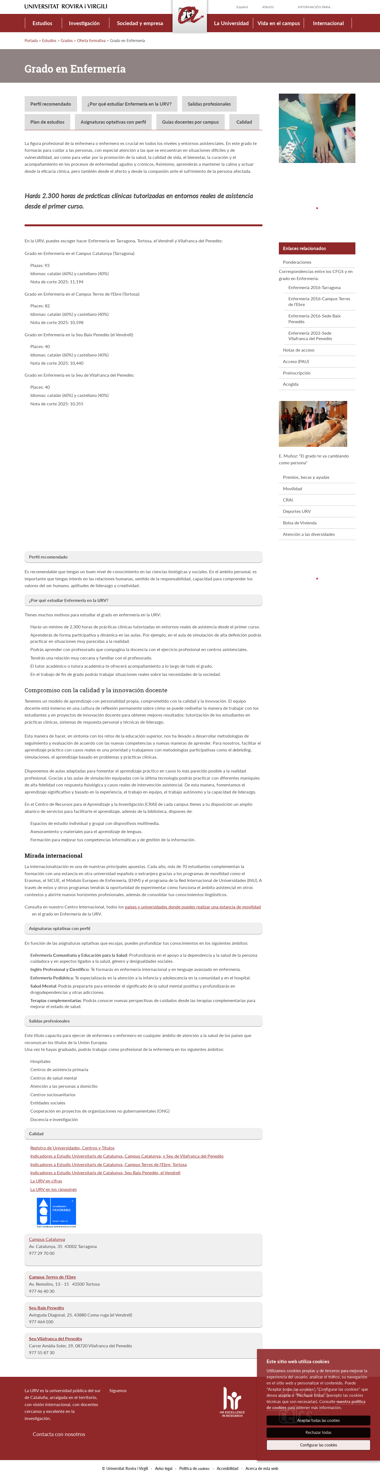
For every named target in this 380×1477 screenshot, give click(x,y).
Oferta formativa (91, 40)
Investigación (84, 23)
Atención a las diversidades (309, 534)
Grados (67, 40)
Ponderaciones (297, 262)
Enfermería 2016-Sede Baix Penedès (314, 318)
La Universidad (231, 23)
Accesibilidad (227, 1468)
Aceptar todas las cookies (318, 1420)
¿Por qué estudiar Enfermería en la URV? (129, 104)
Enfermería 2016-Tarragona (314, 287)
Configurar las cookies (318, 1445)
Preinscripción (297, 372)
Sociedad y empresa (140, 23)
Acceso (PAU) (296, 361)
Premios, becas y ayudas (306, 477)
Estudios (42, 23)
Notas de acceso (298, 349)
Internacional (328, 23)
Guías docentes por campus (190, 122)
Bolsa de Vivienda (300, 522)
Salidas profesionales (209, 104)
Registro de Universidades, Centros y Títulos (72, 1147)
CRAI (288, 499)
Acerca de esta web (261, 1468)
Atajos (268, 7)
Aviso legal (163, 1468)
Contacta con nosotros (59, 1434)
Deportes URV (297, 511)
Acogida (291, 384)
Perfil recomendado (50, 104)
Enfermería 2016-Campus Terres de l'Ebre (319, 301)
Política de (194, 1468)
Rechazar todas (318, 1432)
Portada (31, 40)
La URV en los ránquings (53, 1189)
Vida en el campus (279, 23)
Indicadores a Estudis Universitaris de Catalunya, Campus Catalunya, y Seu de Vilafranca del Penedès (127, 1155)
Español (242, 7)
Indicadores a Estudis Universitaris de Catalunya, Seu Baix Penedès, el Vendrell (105, 1172)
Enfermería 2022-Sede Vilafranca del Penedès (310, 335)
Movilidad (292, 488)
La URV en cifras (46, 1180)
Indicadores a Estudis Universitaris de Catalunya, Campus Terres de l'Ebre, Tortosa (108, 1164)
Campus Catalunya (47, 1239)
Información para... (315, 7)
